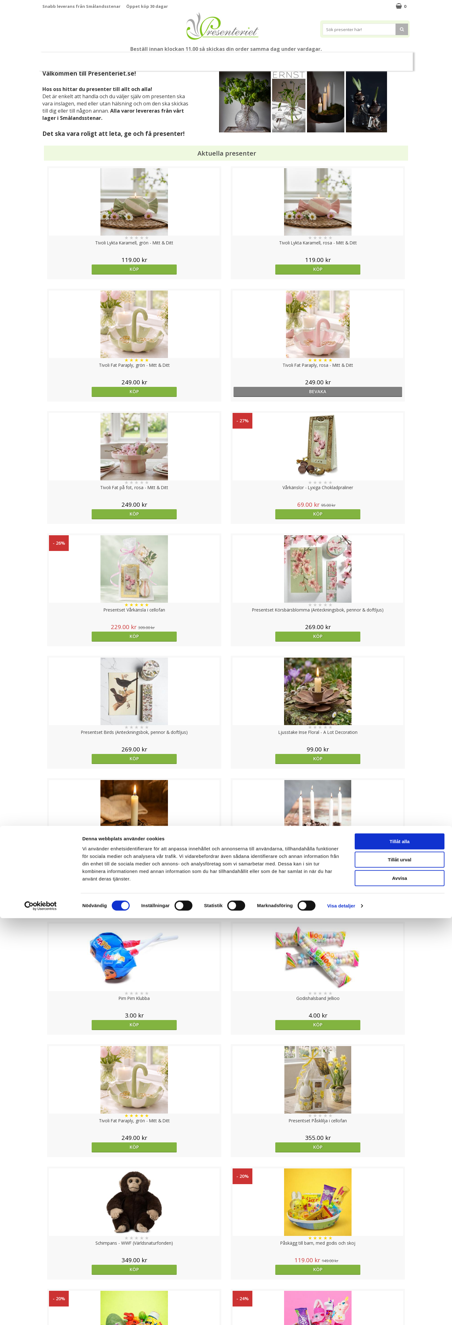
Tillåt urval (400, 1266)
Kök (291, 59)
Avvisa (399, 1285)
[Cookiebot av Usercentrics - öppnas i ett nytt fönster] (40, 1312)
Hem (267, 59)
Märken (367, 59)
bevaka (363, 269)
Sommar (164, 59)
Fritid (315, 59)
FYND (391, 59)
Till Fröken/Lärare (128, 59)
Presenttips (235, 59)
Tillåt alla (400, 1248)
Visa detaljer (341, 1312)
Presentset (197, 59)
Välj (180, 1046)
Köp (88, 269)
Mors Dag (89, 59)
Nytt (60, 59)
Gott (340, 59)
